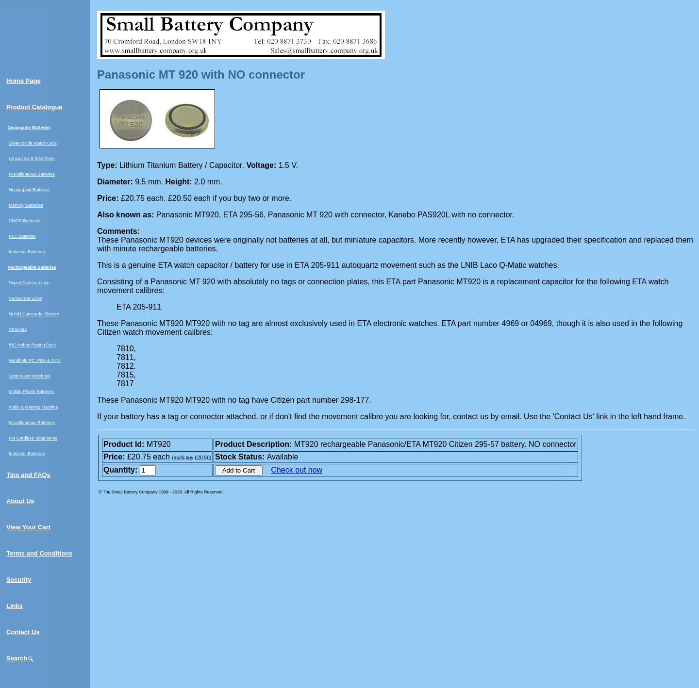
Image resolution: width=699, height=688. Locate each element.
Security (18, 579)
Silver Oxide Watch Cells (33, 143)
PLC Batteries (22, 236)
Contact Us (23, 632)
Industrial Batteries (27, 251)
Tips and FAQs (28, 474)
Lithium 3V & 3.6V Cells (32, 158)
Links (14, 605)
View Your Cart (28, 527)
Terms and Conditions (39, 553)
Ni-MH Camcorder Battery (34, 313)
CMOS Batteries (24, 220)
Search (20, 658)
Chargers (18, 329)
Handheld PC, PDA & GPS (35, 360)
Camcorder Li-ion (25, 298)
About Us (20, 501)
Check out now (296, 470)
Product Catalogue (34, 107)
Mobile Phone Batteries (31, 391)
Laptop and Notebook (29, 376)
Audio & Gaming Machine (33, 407)
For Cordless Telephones (33, 438)
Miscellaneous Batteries (32, 174)
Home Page (23, 80)
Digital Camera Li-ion (29, 282)
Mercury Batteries (26, 205)
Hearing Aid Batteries (29, 189)
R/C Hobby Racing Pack (32, 345)
